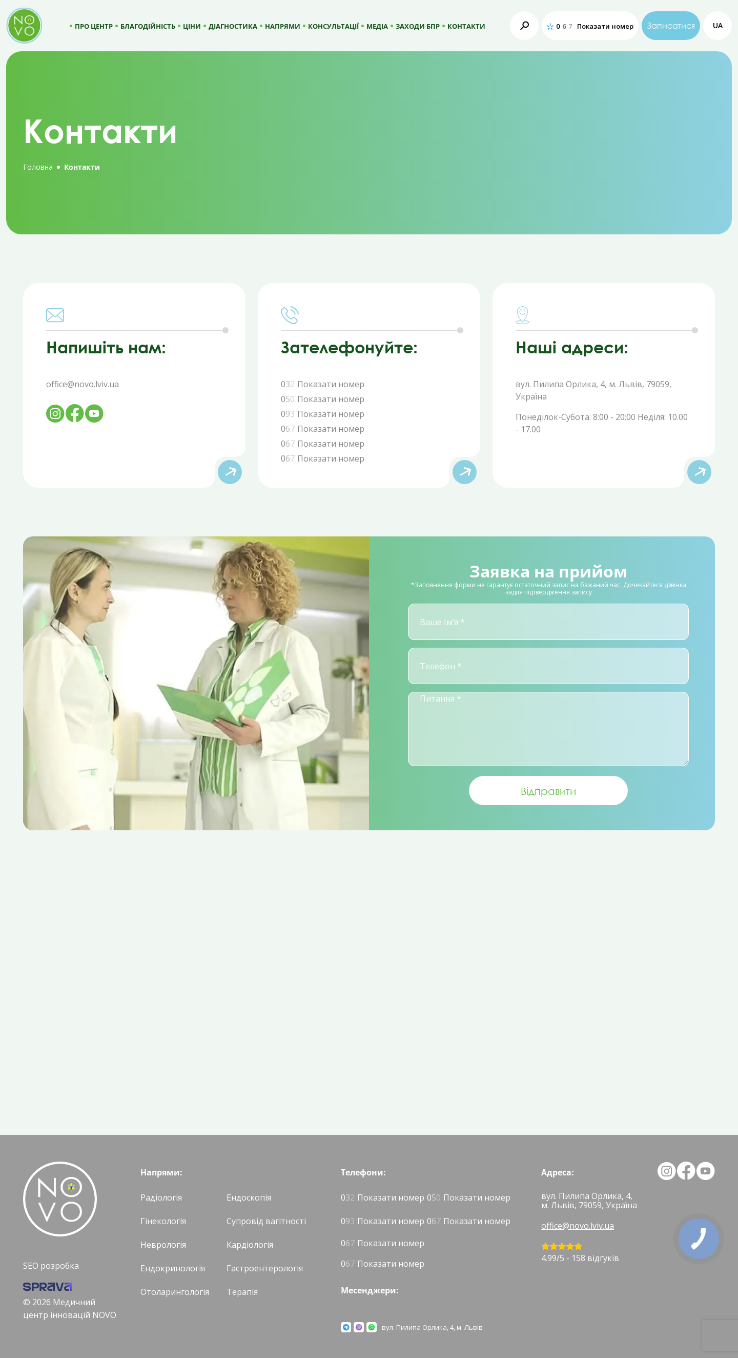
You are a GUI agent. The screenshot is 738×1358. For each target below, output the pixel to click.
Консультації (333, 26)
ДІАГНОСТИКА (233, 26)
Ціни (192, 26)
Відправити (548, 791)
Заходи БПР (418, 26)
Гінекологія (163, 1221)
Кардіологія (250, 1244)
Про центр (94, 26)
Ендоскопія (249, 1197)
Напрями (282, 26)
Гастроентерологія (265, 1268)
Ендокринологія (172, 1268)
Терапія (242, 1291)
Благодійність (147, 26)
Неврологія (163, 1244)
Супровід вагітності (266, 1221)
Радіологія (161, 1197)
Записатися (671, 26)
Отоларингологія (174, 1291)
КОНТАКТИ (466, 26)
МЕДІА (377, 26)
